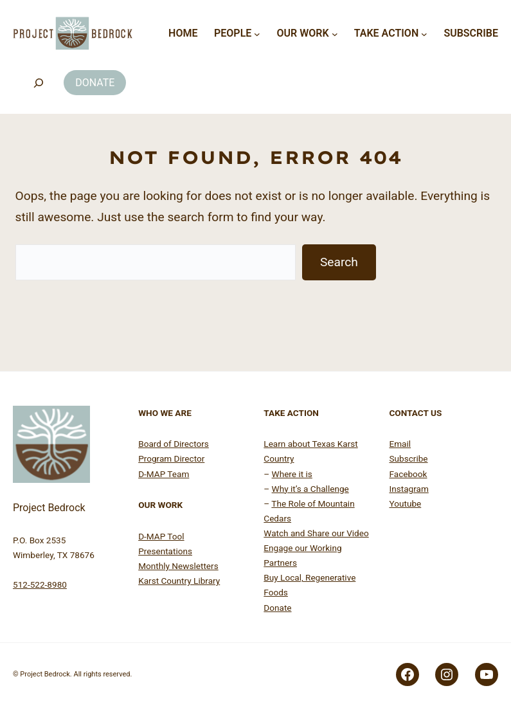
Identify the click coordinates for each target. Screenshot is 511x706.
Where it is (292, 474)
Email (400, 444)
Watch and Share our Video (316, 533)
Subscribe (408, 458)
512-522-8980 (40, 584)
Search (339, 262)
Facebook (408, 474)
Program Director (171, 458)
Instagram (408, 489)
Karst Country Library (179, 580)
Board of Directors (173, 444)
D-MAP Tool (161, 536)
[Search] (38, 83)
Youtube (405, 503)
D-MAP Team (163, 474)
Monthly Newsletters (178, 566)
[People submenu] (257, 33)
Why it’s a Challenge (310, 489)
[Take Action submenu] (424, 33)
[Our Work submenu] (335, 33)
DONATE (94, 83)
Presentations (165, 551)
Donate (277, 607)
